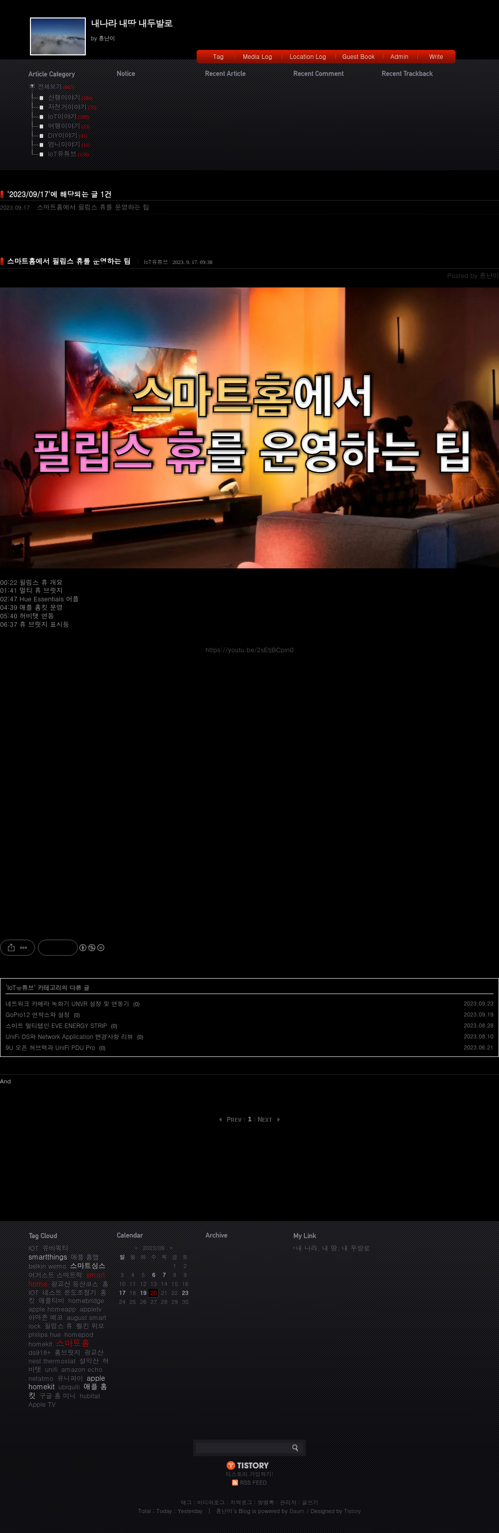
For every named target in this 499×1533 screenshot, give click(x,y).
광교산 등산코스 (74, 1283)
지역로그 (241, 1502)
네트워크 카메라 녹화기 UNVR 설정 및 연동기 (67, 1003)
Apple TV (41, 1404)
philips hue (44, 1334)
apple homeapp (52, 1308)
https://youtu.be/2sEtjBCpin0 (250, 649)
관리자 (288, 1502)
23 (185, 1292)
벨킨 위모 (90, 1325)
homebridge (86, 1300)
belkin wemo (47, 1266)
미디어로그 (211, 1502)
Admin (400, 56)
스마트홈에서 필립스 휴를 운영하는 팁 (93, 207)
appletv (91, 1308)
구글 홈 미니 (57, 1395)
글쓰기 (310, 1502)
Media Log (257, 56)
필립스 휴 (58, 1325)
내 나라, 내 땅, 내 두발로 (333, 1248)
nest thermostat (52, 1360)
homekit (40, 1343)
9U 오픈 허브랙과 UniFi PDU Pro (50, 1047)
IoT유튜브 (156, 261)
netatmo (40, 1378)
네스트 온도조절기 (69, 1292)
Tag (218, 56)
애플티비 (51, 1300)
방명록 (266, 1502)
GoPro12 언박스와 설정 (37, 1014)
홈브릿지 (67, 1352)
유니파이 (70, 1378)
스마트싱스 (87, 1266)
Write (436, 56)
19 (143, 1292)
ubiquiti (69, 1386)
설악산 (89, 1360)
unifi (51, 1369)
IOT (33, 1248)
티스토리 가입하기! (249, 1474)
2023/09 (153, 1248)
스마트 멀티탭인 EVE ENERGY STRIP (56, 1025)
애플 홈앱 (85, 1257)
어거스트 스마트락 (55, 1274)
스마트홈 (73, 1343)
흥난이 (224, 1511)
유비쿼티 (55, 1248)
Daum (297, 1511)
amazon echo (81, 1369)
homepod (78, 1334)
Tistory (352, 1511)
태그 (186, 1502)
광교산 (94, 1352)
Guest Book (358, 56)
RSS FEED (253, 1482)
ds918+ (39, 1352)
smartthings (47, 1257)
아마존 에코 (45, 1317)
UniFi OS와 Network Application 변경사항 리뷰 (69, 1036)
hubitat (90, 1395)
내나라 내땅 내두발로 (131, 23)
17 (122, 1292)
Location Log (308, 56)
